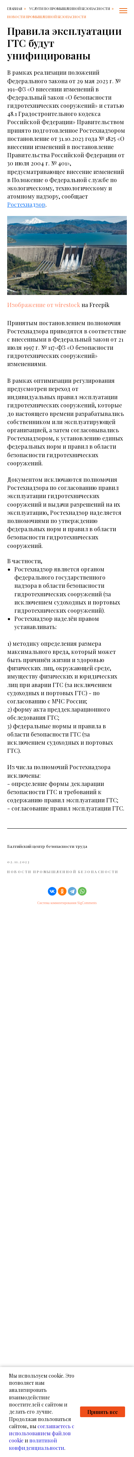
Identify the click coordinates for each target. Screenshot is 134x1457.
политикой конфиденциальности (36, 1444)
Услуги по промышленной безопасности (69, 8)
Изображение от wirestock (43, 304)
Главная (14, 8)
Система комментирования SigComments (66, 903)
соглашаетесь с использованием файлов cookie (41, 1433)
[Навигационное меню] (123, 10)
